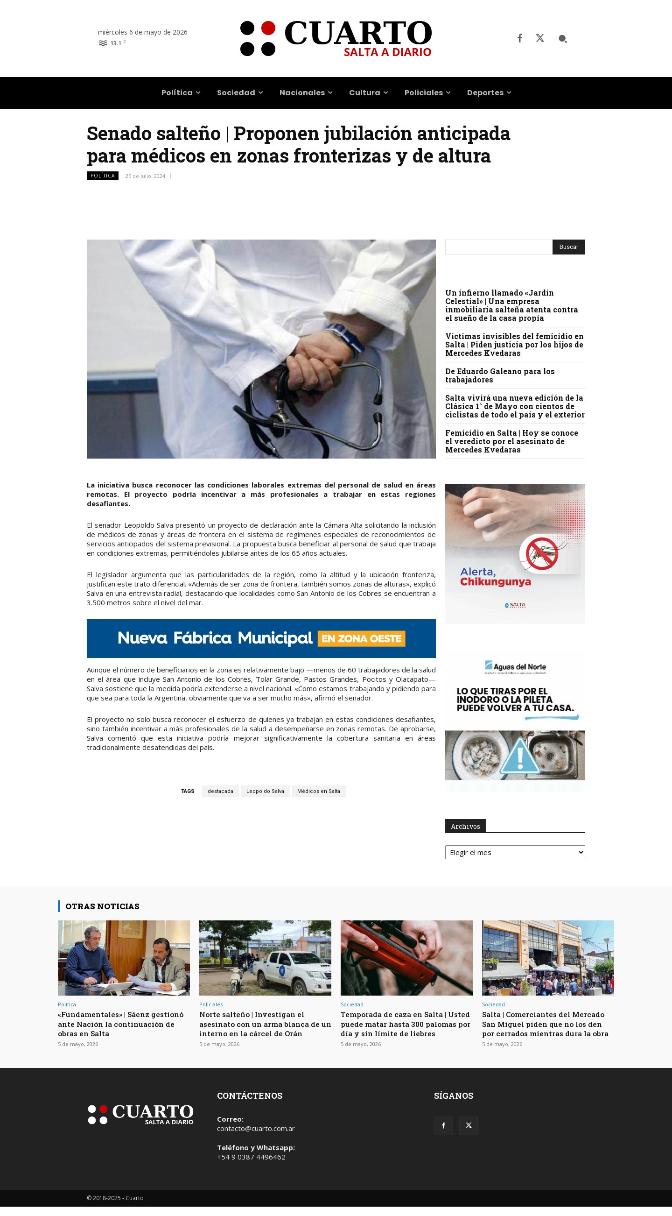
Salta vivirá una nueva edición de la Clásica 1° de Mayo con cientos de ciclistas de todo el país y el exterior (515, 406)
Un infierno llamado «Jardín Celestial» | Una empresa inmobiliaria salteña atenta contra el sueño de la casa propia (511, 305)
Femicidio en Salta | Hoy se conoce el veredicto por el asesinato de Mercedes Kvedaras (511, 441)
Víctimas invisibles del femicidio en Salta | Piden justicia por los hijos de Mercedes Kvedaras (514, 344)
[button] (563, 39)
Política (103, 175)
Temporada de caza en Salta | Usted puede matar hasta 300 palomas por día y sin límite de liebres (404, 1028)
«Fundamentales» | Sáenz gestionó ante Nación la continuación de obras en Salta (120, 1024)
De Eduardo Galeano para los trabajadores (500, 375)
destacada (220, 791)
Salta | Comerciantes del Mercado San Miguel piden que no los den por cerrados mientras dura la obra (545, 1028)
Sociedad (352, 1004)
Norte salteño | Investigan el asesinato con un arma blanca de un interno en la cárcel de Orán (264, 1024)
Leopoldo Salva (265, 791)
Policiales (211, 1004)
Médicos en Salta (318, 791)
